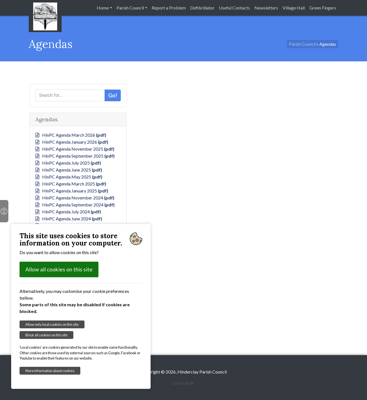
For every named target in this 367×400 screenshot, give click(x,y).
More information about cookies (49, 370)
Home (103, 7)
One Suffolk (183, 382)
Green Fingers (322, 7)
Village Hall (294, 7)
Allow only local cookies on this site (52, 324)
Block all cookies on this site (46, 335)
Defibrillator (202, 7)
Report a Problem (169, 7)
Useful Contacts (234, 7)
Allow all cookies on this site (59, 269)
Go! (112, 95)
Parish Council (130, 7)
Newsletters (266, 7)
